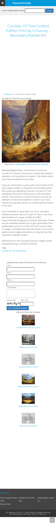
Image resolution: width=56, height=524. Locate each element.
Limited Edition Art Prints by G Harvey (31, 164)
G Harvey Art (8, 94)
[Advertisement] (26, 66)
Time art (14, 251)
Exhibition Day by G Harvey (28, 347)
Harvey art (22, 251)
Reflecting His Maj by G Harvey (28, 387)
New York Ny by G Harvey (28, 426)
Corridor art (6, 251)
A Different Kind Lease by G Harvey (28, 328)
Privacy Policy (5, 504)
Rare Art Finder (22, 3)
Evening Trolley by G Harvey (28, 367)
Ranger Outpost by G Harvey (28, 406)
